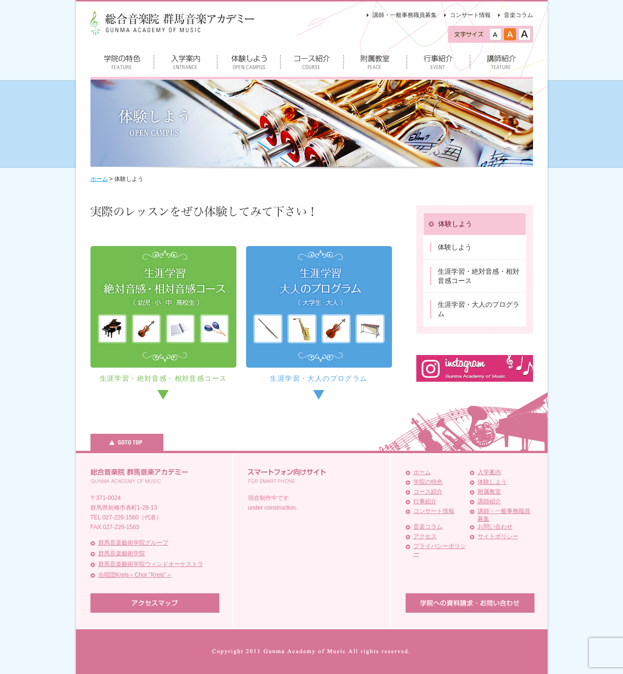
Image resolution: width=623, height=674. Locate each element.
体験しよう (492, 482)
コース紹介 (428, 491)
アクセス (425, 536)
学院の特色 (428, 482)
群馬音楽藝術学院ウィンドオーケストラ (150, 564)
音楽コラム (518, 15)
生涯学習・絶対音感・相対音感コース (163, 378)
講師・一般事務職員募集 (405, 15)
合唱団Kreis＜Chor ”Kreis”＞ (135, 574)
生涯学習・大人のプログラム (318, 378)
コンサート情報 (470, 15)
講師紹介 (489, 501)
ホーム (422, 472)
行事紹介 (425, 501)
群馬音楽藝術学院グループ (133, 542)
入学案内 (489, 472)
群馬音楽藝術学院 (121, 553)
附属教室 (489, 491)
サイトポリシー (498, 536)
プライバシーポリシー (439, 550)
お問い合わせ (495, 526)
